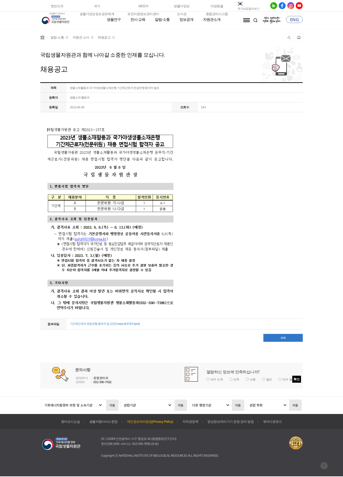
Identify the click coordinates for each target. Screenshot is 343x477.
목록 (283, 338)
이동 (112, 405)
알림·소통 (162, 20)
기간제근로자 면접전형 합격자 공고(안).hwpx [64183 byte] (108, 324)
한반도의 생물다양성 (57, 7)
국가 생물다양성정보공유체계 (97, 7)
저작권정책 (190, 422)
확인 (297, 379)
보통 (253, 380)
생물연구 (114, 20)
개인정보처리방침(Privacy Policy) (150, 422)
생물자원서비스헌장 (103, 422)
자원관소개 (211, 20)
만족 (236, 380)
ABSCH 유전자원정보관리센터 (143, 7)
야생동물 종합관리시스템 (217, 7)
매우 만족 (216, 380)
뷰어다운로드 (272, 422)
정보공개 (186, 20)
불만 (269, 380)
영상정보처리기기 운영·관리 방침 (230, 422)
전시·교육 (137, 20)
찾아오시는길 (70, 422)
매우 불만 (288, 380)
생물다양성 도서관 (181, 7)
